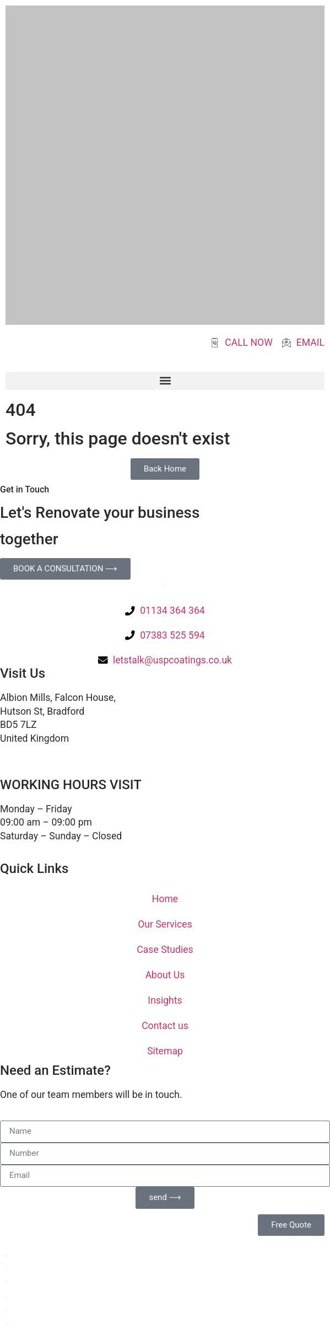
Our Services (165, 924)
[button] (165, 381)
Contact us (165, 1025)
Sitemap (165, 1051)
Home (165, 898)
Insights (165, 1000)
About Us (165, 975)
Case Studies (165, 949)
